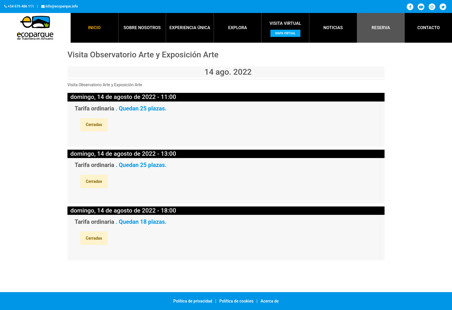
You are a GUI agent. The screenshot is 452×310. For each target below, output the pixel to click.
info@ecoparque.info (62, 6)
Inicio (94, 27)
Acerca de (270, 301)
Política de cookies (236, 301)
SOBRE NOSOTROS (142, 27)
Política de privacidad (192, 301)
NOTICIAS (333, 27)
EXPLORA (237, 27)
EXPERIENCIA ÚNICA (190, 27)
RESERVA (381, 27)
